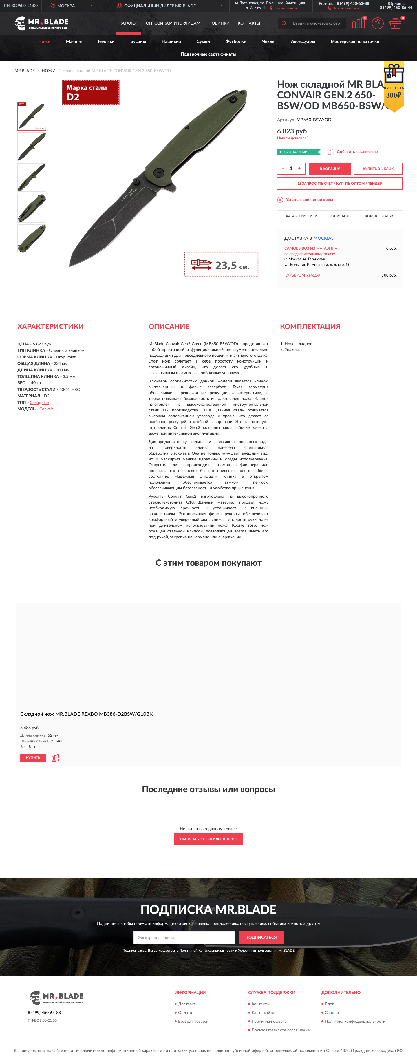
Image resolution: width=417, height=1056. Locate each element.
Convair (46, 409)
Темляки (106, 41)
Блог (329, 1004)
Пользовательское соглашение (281, 1030)
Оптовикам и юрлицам (173, 23)
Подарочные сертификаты (208, 54)
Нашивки (171, 41)
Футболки (236, 41)
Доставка (187, 1004)
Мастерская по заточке (355, 41)
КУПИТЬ (33, 757)
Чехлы (268, 41)
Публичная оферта (269, 1021)
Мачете (74, 41)
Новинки (219, 23)
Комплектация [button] (379, 216)
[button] (344, 8)
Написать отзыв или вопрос (208, 839)
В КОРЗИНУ (330, 169)
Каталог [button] (128, 23)
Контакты (249, 23)
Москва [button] (323, 238)
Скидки (332, 1013)
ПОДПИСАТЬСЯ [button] (261, 937)
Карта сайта (263, 1013)
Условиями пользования (257, 950)
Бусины (138, 41)
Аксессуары (303, 41)
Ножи (44, 41)
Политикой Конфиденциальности (206, 950)
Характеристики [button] (301, 216)
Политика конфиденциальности (355, 1021)
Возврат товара (192, 1021)
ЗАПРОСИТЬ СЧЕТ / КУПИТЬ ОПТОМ (340, 183)
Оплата (185, 1013)
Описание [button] (341, 216)
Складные (39, 403)
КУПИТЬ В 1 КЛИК (378, 169)
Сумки (203, 41)
